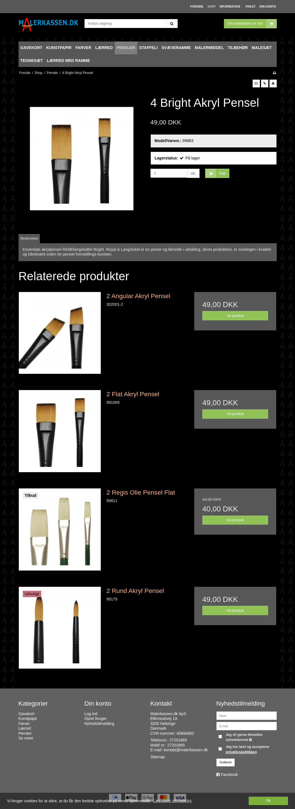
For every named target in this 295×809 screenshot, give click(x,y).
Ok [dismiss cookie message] (268, 801)
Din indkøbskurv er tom (252, 23)
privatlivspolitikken (241, 752)
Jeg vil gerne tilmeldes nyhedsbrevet (250, 737)
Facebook (229, 774)
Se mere (26, 738)
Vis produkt (235, 316)
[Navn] (246, 715)
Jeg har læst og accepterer (247, 749)
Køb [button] (215, 173)
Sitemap (157, 757)
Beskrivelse (29, 238)
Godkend (225, 762)
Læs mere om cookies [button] (172, 800)
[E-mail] (246, 725)
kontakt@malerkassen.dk (186, 750)
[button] (256, 83)
